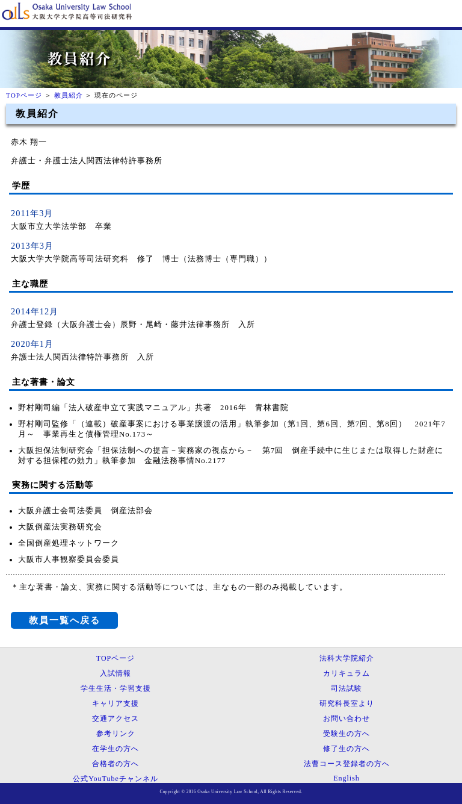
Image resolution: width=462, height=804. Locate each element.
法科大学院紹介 (346, 658)
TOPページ (24, 95)
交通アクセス (115, 718)
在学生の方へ (115, 748)
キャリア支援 (115, 703)
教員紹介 (68, 95)
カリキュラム (346, 673)
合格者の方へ (115, 763)
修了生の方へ (346, 748)
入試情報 (115, 673)
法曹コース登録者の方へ (347, 763)
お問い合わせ (346, 718)
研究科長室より (346, 703)
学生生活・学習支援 (116, 688)
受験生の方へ (346, 733)
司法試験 (346, 688)
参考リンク (115, 733)
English (346, 778)
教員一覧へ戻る (64, 620)
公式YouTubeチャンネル (115, 778)
